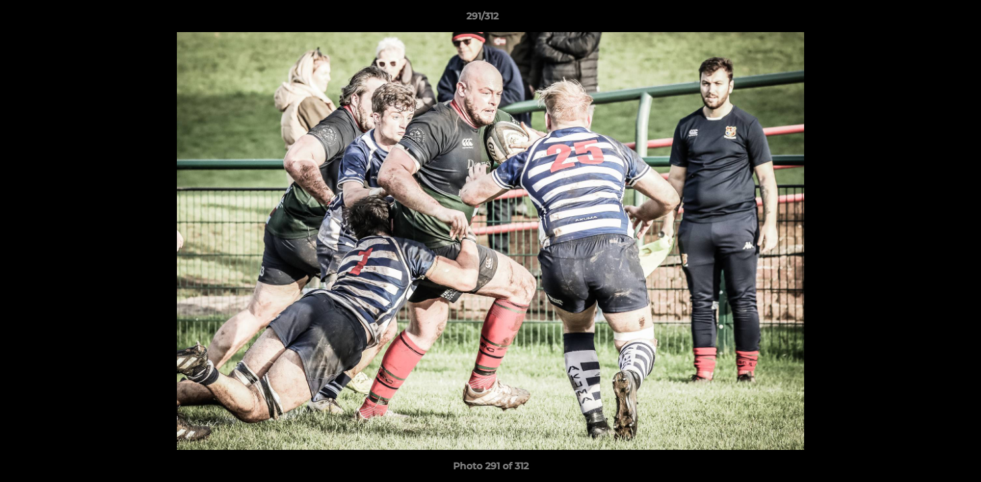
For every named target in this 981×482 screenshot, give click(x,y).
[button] (925, 19)
